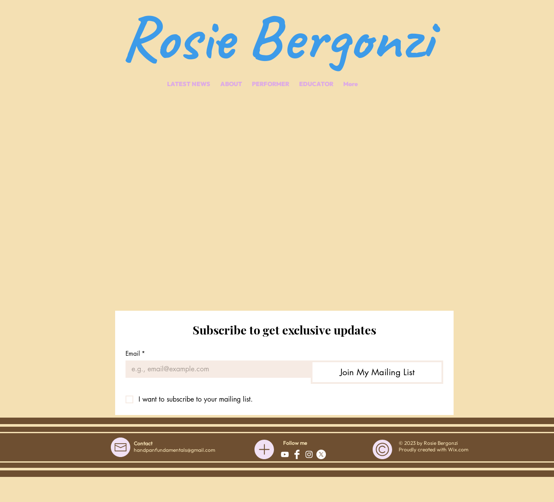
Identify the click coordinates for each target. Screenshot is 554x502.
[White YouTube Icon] (285, 454)
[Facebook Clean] (297, 454)
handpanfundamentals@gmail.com (174, 450)
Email (135, 353)
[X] (321, 454)
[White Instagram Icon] (309, 454)
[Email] (215, 369)
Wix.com (458, 449)
